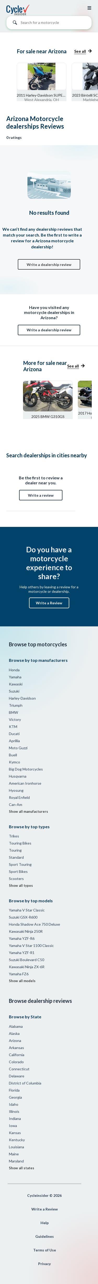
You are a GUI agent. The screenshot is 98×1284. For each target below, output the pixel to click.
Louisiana (16, 1147)
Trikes (14, 836)
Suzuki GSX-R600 (23, 917)
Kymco (14, 762)
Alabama (16, 1026)
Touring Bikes (20, 843)
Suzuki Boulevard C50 (26, 959)
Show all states (21, 1168)
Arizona (15, 1040)
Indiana (15, 1118)
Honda (14, 670)
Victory (15, 719)
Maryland (16, 1161)
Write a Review (49, 603)
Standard (16, 857)
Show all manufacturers (28, 811)
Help (45, 1222)
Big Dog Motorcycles (26, 769)
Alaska (14, 1033)
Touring (15, 850)
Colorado (16, 1062)
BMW (13, 712)
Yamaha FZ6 (18, 974)
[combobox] (49, 24)
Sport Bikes (18, 871)
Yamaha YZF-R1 (21, 952)
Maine (14, 1154)
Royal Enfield (19, 797)
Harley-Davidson (22, 698)
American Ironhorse (25, 783)
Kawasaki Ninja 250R (26, 931)
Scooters (16, 878)
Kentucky (17, 1140)
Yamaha (15, 677)
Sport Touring (20, 864)
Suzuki (14, 691)
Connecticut (19, 1069)
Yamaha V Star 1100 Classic (31, 945)
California (16, 1054)
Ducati (14, 733)
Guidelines (44, 1236)
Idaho (13, 1104)
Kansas (15, 1132)
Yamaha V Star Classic (27, 910)
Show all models (22, 981)
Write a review (41, 495)
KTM (13, 726)
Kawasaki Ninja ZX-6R (26, 967)
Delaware (16, 1076)
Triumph (15, 705)
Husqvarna (17, 776)
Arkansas (16, 1047)
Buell (13, 755)
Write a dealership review (49, 264)
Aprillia (14, 740)
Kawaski (15, 684)
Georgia (15, 1097)
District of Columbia (25, 1083)
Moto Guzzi (18, 748)
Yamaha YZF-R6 (21, 938)
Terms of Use (44, 1250)
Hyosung (16, 790)
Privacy (44, 1263)
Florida (14, 1090)
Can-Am (15, 804)
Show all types (21, 885)
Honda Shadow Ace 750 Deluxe (34, 924)
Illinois (14, 1111)
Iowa (13, 1125)
